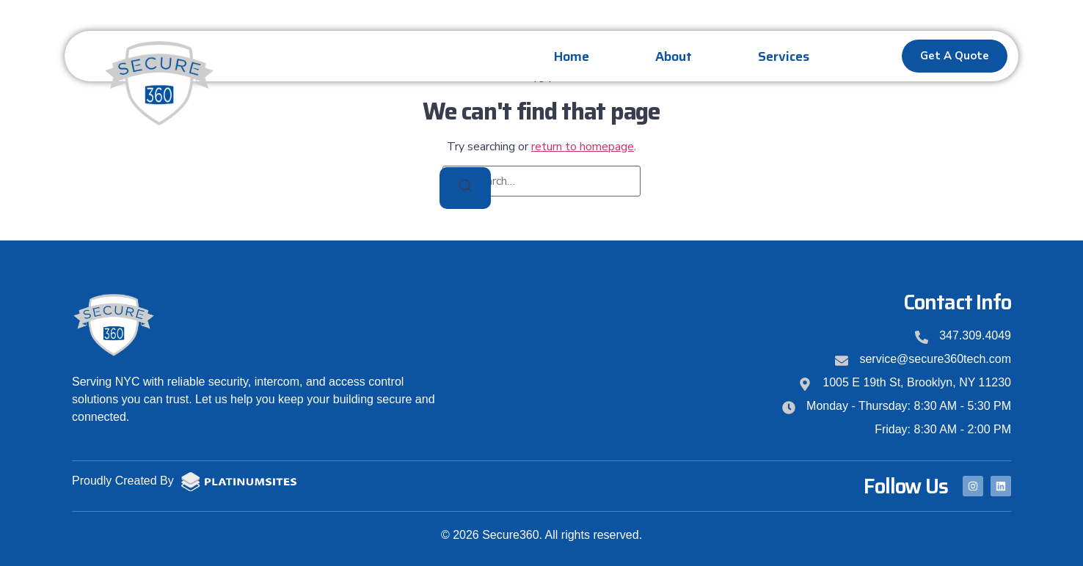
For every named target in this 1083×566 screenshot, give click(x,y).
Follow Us (906, 486)
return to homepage (582, 147)
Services (783, 56)
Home (571, 56)
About (673, 56)
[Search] (465, 188)
